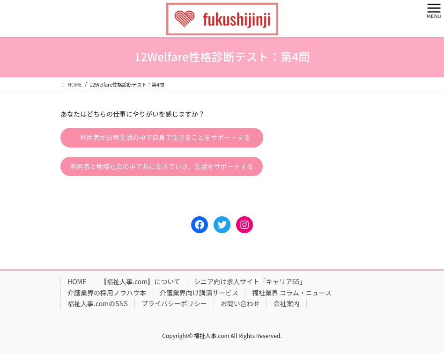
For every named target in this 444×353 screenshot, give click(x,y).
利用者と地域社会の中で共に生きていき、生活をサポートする (161, 166)
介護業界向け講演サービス (199, 292)
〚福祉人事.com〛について (140, 281)
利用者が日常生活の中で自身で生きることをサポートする (165, 137)
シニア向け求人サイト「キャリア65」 (250, 281)
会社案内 (287, 303)
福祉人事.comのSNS (97, 303)
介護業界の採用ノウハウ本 (106, 292)
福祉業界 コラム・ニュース (292, 292)
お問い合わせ (240, 303)
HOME (76, 281)
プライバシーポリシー (174, 303)
